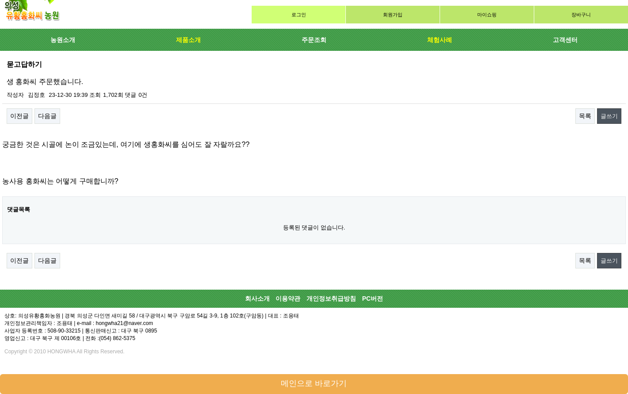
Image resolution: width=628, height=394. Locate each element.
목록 (585, 115)
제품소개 (188, 39)
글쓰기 (609, 116)
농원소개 (62, 39)
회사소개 (257, 298)
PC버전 (372, 298)
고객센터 (565, 39)
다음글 (47, 115)
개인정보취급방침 (331, 298)
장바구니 (581, 14)
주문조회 (314, 39)
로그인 (298, 14)
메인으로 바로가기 (314, 383)
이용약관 (288, 298)
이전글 (19, 115)
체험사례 (439, 39)
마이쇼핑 (487, 14)
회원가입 (392, 14)
